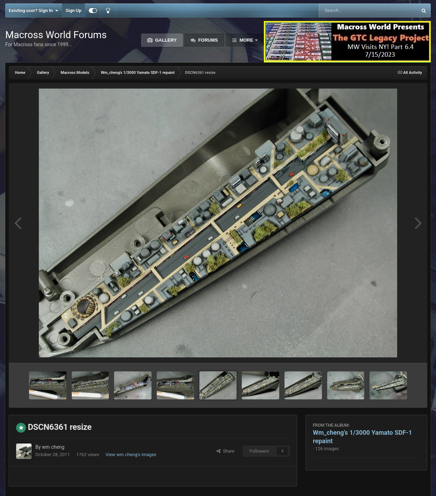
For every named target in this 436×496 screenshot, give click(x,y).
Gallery (165, 40)
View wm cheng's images (130, 454)
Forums (207, 40)
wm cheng (53, 447)
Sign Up (73, 10)
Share (225, 451)
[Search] (350, 11)
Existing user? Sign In (33, 11)
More (246, 40)
